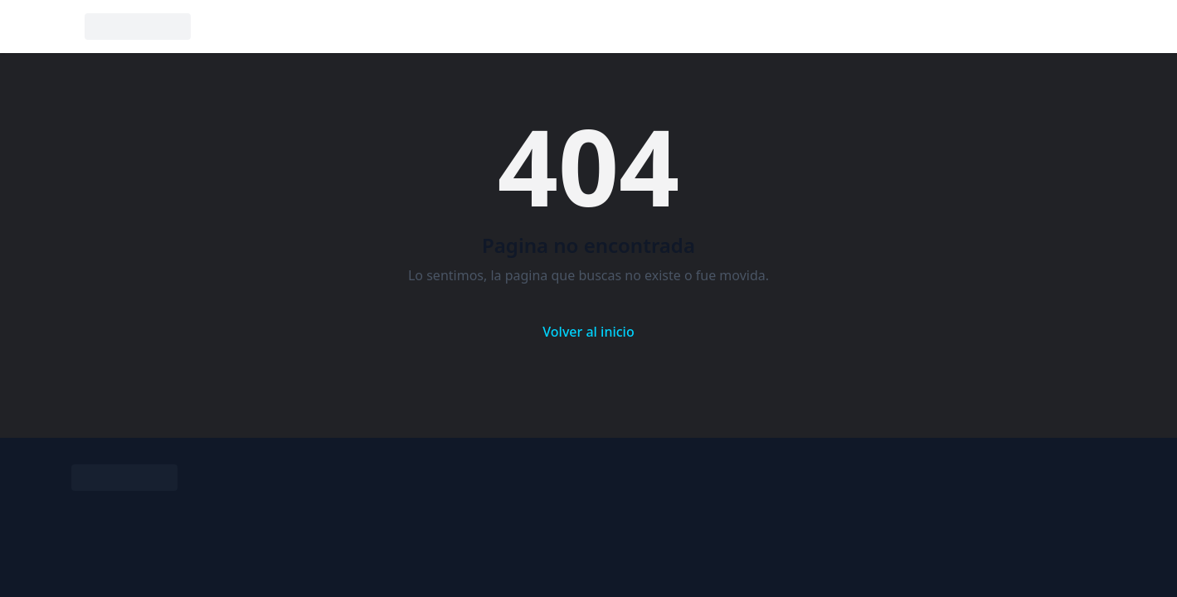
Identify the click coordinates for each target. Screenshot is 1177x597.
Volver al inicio (588, 332)
